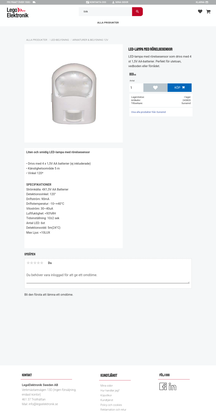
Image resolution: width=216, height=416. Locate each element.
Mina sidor (122, 2)
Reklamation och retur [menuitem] (113, 409)
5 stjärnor (41, 263)
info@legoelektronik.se (43, 404)
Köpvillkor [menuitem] (106, 395)
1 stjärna (28, 263)
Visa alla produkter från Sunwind (148, 112)
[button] (200, 11)
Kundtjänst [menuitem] (106, 400)
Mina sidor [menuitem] (106, 385)
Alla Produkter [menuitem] (108, 22)
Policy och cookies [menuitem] (111, 405)
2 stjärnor (31, 263)
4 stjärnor (38, 263)
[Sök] (137, 11)
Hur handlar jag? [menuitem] (110, 390)
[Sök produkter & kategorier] (105, 11)
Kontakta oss (98, 2)
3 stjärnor (35, 263)
